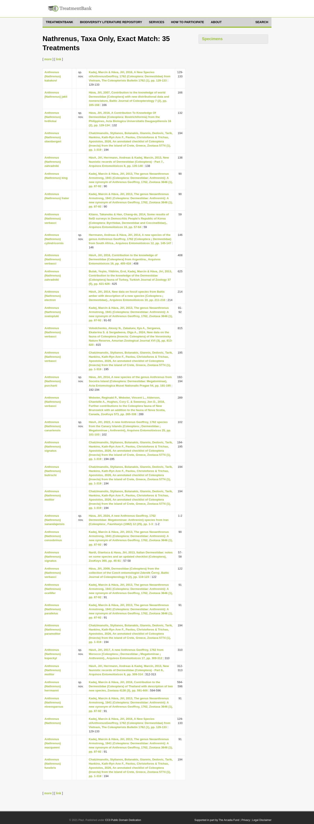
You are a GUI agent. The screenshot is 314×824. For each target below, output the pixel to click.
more (48, 59)
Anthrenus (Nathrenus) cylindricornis (53, 239)
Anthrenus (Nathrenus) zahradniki (52, 162)
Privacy (245, 820)
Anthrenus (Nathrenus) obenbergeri (52, 137)
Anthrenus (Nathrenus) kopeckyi (52, 654)
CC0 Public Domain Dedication (123, 820)
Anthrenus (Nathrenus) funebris (52, 763)
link (58, 59)
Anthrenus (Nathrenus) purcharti (52, 381)
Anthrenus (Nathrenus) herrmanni (52, 686)
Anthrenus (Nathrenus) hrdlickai (52, 117)
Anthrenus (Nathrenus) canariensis (52, 426)
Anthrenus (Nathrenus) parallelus (52, 609)
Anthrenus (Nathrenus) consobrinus (53, 536)
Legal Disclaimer (261, 820)
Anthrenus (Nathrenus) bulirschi (52, 471)
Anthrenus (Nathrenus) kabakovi (52, 76)
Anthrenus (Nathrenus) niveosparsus (53, 702)
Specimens (212, 39)
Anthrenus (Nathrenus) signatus (52, 446)
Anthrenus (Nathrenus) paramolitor (52, 629)
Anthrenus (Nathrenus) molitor (52, 495)
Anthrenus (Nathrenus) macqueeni (52, 743)
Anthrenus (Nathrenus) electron (52, 296)
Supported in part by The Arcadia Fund (216, 820)
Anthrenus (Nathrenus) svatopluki (52, 312)
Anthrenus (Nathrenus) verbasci (52, 218)
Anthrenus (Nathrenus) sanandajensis (54, 520)
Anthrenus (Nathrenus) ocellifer (52, 589)
